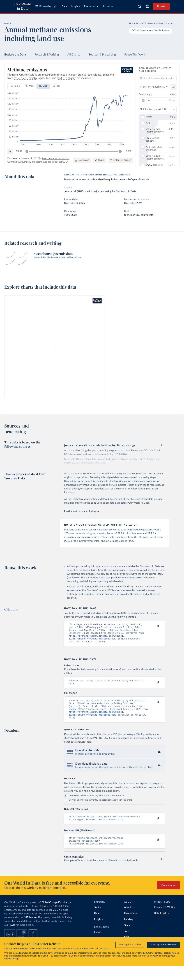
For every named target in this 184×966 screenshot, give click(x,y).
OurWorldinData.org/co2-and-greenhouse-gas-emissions (34, 162)
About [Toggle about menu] (108, 6)
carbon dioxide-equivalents (104, 179)
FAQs (12, 932)
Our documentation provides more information (117, 793)
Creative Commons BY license (102, 590)
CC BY (65, 162)
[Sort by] (154, 87)
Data (64, 6)
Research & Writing (46, 54)
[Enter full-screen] (120, 160)
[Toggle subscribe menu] (147, 6)
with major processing (99, 191)
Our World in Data (22, 6)
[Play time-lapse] (10, 151)
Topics (97, 915)
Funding (128, 927)
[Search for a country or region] (158, 78)
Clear (173, 94)
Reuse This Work (134, 54)
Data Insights (161, 920)
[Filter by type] (158, 109)
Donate (161, 6)
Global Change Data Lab (55, 910)
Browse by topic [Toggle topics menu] (46, 6)
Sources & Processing (102, 54)
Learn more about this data (55, 158)
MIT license (30, 925)
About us (129, 915)
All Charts (73, 54)
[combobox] (139, 6)
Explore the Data (15, 54)
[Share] (99, 160)
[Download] (82, 160)
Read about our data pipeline (81, 511)
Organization (131, 920)
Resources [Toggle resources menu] (91, 6)
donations (52, 949)
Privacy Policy (151, 956)
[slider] (27, 151)
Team (127, 933)
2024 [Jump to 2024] (128, 151)
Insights (75, 6)
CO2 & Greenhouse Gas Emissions (150, 30)
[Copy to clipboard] (154, 626)
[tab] (15, 86)
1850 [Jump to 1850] (19, 151)
